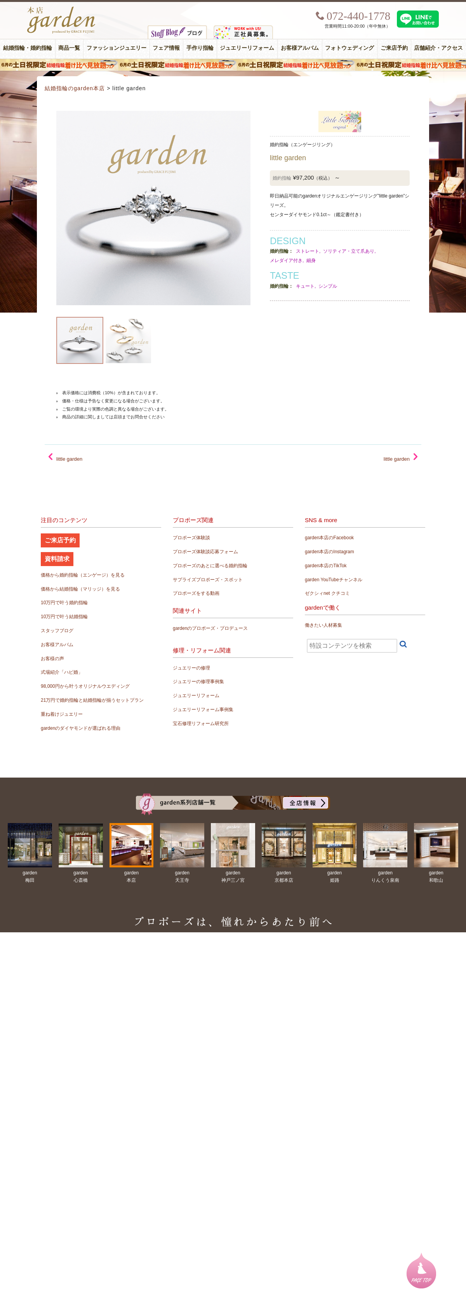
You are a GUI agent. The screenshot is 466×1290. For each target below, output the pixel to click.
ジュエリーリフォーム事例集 (203, 709)
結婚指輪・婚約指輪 (27, 48)
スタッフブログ (57, 630)
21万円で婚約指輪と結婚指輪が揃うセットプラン (92, 700)
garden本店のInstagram (329, 551)
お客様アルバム (300, 48)
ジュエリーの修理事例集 (198, 681)
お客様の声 (52, 658)
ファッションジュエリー (116, 48)
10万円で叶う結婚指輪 (64, 616)
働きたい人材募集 (323, 625)
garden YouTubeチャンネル (333, 579)
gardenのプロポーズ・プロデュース (210, 628)
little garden (397, 459)
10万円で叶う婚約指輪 (64, 602)
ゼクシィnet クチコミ (327, 593)
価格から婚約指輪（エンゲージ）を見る (83, 575)
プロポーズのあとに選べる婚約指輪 (210, 565)
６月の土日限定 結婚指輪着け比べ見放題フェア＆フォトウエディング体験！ (233, 65)
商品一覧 (69, 48)
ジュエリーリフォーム (247, 48)
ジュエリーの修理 (191, 668)
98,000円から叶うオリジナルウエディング (85, 686)
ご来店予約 (394, 48)
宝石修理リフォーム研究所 (201, 723)
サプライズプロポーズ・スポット (208, 579)
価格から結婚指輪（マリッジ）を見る (80, 589)
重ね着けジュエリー (62, 714)
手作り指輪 (200, 48)
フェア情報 (166, 48)
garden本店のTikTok (326, 565)
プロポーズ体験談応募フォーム (205, 551)
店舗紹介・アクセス (438, 48)
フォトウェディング (349, 48)
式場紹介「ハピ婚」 (62, 672)
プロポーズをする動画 (196, 593)
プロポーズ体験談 (191, 537)
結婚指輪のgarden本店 (75, 88)
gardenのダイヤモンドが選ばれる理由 (80, 728)
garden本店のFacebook (329, 537)
